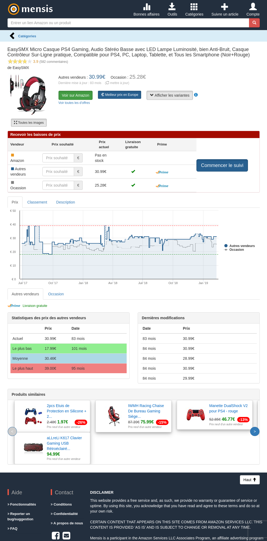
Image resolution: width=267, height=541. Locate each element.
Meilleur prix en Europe (119, 95)
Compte (252, 9)
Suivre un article (224, 9)
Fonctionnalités (22, 472)
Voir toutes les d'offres (74, 103)
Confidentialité (64, 482)
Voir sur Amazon (75, 95)
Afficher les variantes (169, 95)
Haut (249, 448)
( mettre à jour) (117, 83)
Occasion (56, 294)
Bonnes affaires (147, 9)
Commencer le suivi (222, 165)
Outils (172, 9)
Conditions (61, 472)
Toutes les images (29, 123)
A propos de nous (67, 491)
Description (65, 202)
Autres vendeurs (25, 294)
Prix (15, 202)
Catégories (194, 9)
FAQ (12, 497)
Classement (37, 202)
